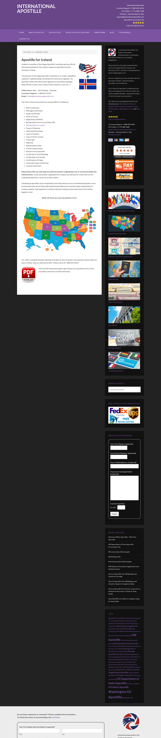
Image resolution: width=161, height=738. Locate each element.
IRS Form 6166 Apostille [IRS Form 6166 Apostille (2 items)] (120, 651)
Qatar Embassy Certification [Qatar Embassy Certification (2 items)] (130, 659)
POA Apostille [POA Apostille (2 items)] (129, 657)
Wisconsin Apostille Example (119, 552)
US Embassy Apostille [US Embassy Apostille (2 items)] (133, 683)
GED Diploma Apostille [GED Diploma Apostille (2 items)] (131, 646)
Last (63, 734)
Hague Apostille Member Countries (121, 211)
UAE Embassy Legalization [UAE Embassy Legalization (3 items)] (124, 675)
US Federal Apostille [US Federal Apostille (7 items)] (118, 687)
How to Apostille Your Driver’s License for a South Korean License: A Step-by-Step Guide (124, 591)
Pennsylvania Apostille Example (120, 561)
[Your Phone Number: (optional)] (118, 457)
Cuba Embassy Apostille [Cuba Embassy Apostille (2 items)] (115, 629)
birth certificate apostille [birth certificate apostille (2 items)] (133, 618)
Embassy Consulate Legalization (120, 256)
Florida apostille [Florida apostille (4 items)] (131, 643)
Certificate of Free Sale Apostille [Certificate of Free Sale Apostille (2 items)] (128, 621)
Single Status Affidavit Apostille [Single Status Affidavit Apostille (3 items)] (128, 670)
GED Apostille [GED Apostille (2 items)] (120, 646)
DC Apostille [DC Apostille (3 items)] (126, 629)
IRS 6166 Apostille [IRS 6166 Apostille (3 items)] (127, 649)
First (20, 734)
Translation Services (115, 371)
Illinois (116, 109)
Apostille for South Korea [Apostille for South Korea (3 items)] (117, 618)
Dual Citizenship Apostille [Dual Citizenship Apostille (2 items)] (124, 635)
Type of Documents (115, 302)
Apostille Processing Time (134, 20)
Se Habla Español (114, 135)
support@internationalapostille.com (130, 17)
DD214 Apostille (114, 557)
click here (56, 717)
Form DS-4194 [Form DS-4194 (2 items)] (112, 646)
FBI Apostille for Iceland (35, 125)
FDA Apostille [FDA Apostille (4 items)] (119, 643)
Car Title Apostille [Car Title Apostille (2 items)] (113, 621)
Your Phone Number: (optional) (123, 453)
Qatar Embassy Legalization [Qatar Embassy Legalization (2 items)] (116, 662)
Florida (111, 109)
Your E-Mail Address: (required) (123, 462)
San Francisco (120, 106)
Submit (114, 514)
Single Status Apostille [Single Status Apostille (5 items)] (118, 672)
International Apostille (36, 8)
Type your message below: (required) (121, 473)
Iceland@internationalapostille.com (40, 96)
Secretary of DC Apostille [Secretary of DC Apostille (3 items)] (124, 667)
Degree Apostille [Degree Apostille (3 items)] (126, 631)
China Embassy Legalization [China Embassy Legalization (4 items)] (126, 626)
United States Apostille (117, 233)
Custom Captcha (117, 504)
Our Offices (112, 325)
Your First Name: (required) (122, 444)
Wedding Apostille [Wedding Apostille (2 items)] (127, 697)
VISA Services (113, 279)
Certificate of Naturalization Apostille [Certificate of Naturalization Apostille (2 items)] (118, 623)
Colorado (129, 106)
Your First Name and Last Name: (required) (37, 727)
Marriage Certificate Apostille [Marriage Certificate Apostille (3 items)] (126, 654)
